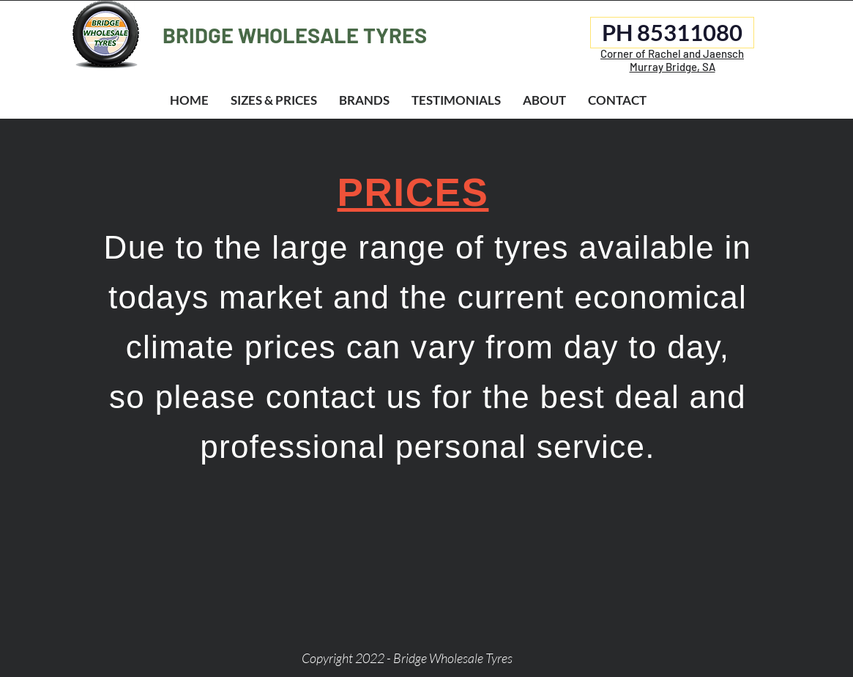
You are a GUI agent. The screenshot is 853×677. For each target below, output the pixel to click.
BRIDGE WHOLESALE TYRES (295, 35)
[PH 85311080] (672, 32)
